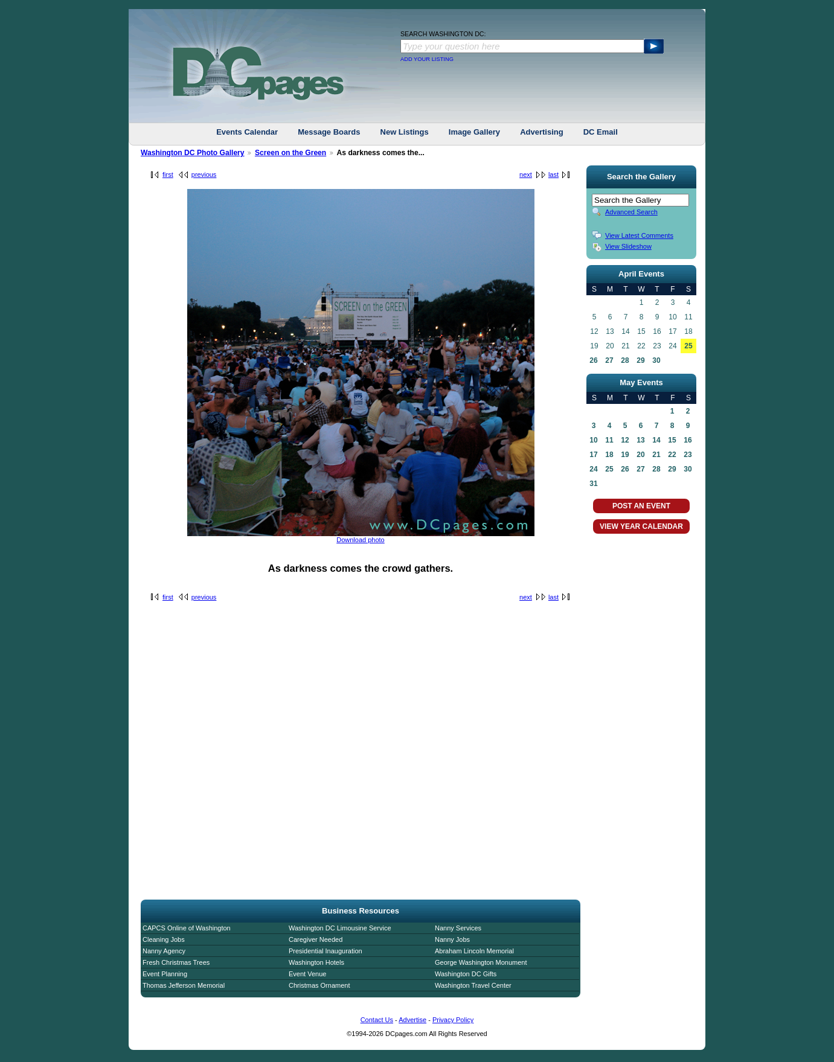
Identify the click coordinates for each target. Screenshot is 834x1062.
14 (656, 440)
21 (656, 454)
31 (593, 483)
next (525, 174)
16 (687, 440)
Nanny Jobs (452, 939)
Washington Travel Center (473, 985)
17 (593, 454)
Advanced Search (631, 212)
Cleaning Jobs (164, 939)
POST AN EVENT (641, 506)
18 (609, 454)
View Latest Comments (639, 235)
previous (204, 174)
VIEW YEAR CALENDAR (641, 526)
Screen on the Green (290, 153)
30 (656, 360)
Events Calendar (247, 131)
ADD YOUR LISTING (427, 59)
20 (640, 454)
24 (593, 469)
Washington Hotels (316, 962)
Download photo (360, 539)
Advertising (541, 131)
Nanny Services (458, 928)
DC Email (600, 131)
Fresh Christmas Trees (176, 962)
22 (672, 454)
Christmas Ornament (319, 985)
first (167, 174)
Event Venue (307, 973)
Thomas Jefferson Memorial (184, 985)
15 (672, 440)
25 (688, 346)
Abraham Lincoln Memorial (474, 951)
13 (640, 440)
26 (593, 360)
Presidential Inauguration (325, 951)
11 (609, 440)
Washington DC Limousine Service (340, 928)
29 (640, 360)
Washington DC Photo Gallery (193, 153)
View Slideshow (628, 246)
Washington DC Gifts (465, 973)
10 (593, 440)
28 (625, 360)
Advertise (412, 1019)
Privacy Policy (452, 1019)
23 (687, 454)
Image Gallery (474, 131)
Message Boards (329, 131)
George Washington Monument (481, 962)
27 (609, 360)
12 (625, 440)
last (553, 174)
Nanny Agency (164, 951)
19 (625, 454)
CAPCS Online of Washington (187, 928)
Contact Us (377, 1019)
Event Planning (165, 973)
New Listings (404, 131)
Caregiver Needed (315, 939)
